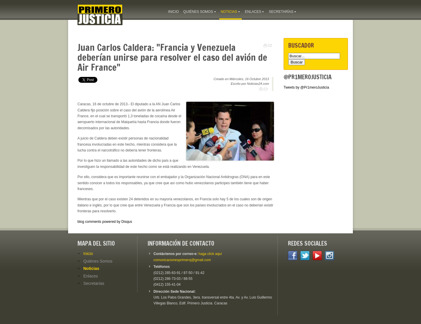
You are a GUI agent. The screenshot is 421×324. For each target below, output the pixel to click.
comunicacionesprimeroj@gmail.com (182, 260)
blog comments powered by (104, 222)
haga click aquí (210, 254)
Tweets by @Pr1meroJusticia (306, 87)
